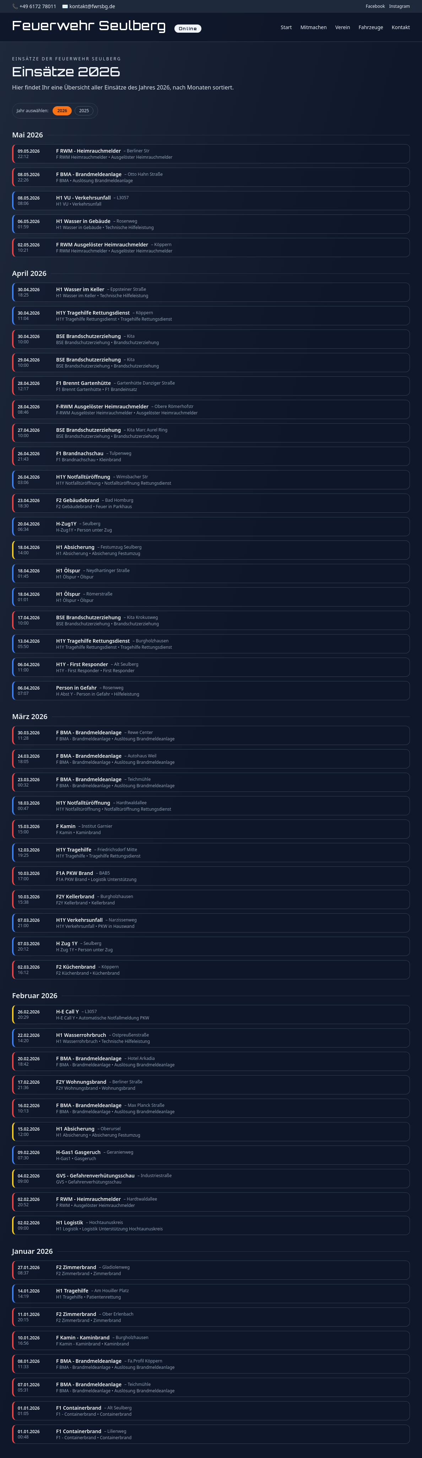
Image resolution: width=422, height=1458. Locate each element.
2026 (62, 111)
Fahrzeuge (371, 27)
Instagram (399, 6)
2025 (84, 111)
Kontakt (401, 27)
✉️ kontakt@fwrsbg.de (88, 6)
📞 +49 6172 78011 (34, 6)
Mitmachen (314, 27)
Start (286, 27)
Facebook (375, 6)
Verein (342, 27)
